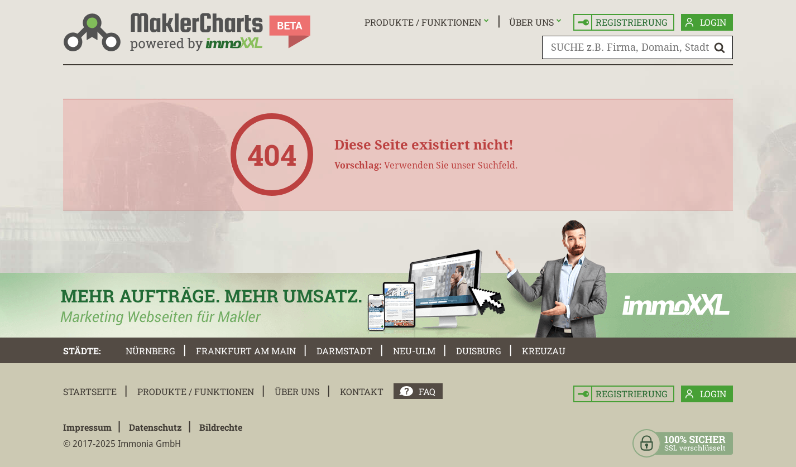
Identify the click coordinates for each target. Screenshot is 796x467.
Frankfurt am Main (246, 351)
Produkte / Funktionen (423, 22)
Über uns (531, 22)
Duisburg (478, 351)
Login (705, 22)
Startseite (90, 391)
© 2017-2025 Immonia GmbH (122, 444)
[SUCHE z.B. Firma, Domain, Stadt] (637, 47)
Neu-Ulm (414, 351)
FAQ (427, 391)
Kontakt (361, 391)
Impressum (87, 427)
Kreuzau (543, 351)
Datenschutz (155, 427)
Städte (81, 351)
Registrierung (623, 22)
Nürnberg (150, 351)
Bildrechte (220, 427)
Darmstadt (344, 351)
